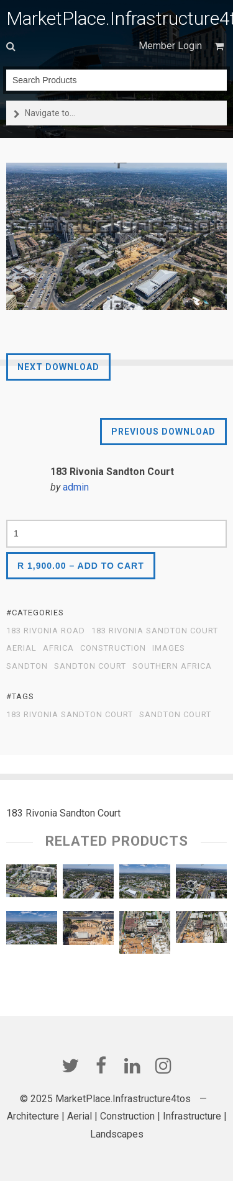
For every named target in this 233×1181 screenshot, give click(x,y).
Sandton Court (90, 666)
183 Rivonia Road (45, 631)
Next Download (58, 367)
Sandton (27, 666)
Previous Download (163, 432)
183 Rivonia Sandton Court (154, 631)
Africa (58, 648)
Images (168, 648)
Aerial (21, 648)
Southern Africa (172, 666)
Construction (113, 648)
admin (76, 487)
